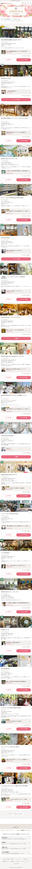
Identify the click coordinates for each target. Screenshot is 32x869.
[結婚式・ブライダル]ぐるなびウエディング (8, 830)
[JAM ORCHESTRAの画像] (16, 661)
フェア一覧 (23, 60)
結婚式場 (18, 830)
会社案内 (4, 859)
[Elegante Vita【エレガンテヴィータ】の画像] (16, 151)
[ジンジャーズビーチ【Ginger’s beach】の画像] (16, 506)
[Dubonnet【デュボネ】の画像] (16, 71)
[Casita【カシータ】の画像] (16, 622)
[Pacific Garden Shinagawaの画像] (16, 428)
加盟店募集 (12, 861)
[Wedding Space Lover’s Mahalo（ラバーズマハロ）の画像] (16, 348)
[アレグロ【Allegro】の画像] (16, 545)
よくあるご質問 (16, 863)
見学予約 (8, 60)
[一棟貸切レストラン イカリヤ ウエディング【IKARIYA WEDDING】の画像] (16, 269)
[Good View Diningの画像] (16, 230)
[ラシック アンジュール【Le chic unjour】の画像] (16, 739)
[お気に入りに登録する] (29, 38)
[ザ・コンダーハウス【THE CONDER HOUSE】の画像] (16, 700)
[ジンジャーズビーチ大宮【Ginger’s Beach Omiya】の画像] (16, 190)
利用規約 (8, 859)
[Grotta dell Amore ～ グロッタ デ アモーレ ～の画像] (16, 309)
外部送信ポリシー (26, 859)
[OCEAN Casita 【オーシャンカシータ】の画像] (16, 584)
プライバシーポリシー (18, 859)
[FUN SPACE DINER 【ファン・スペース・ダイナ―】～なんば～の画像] (16, 110)
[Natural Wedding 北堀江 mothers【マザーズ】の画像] (16, 32)
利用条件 (12, 859)
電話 (16, 338)
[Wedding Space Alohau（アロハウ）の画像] (16, 467)
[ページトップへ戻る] (16, 826)
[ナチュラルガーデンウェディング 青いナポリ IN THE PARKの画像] (16, 778)
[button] (16, 838)
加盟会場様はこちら (6, 861)
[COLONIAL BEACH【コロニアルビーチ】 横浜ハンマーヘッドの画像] (16, 388)
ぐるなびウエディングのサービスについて (22, 861)
